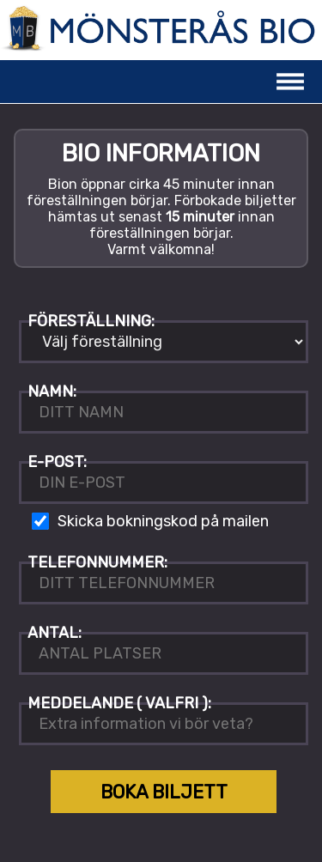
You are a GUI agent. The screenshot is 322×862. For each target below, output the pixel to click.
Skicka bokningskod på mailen (163, 521)
